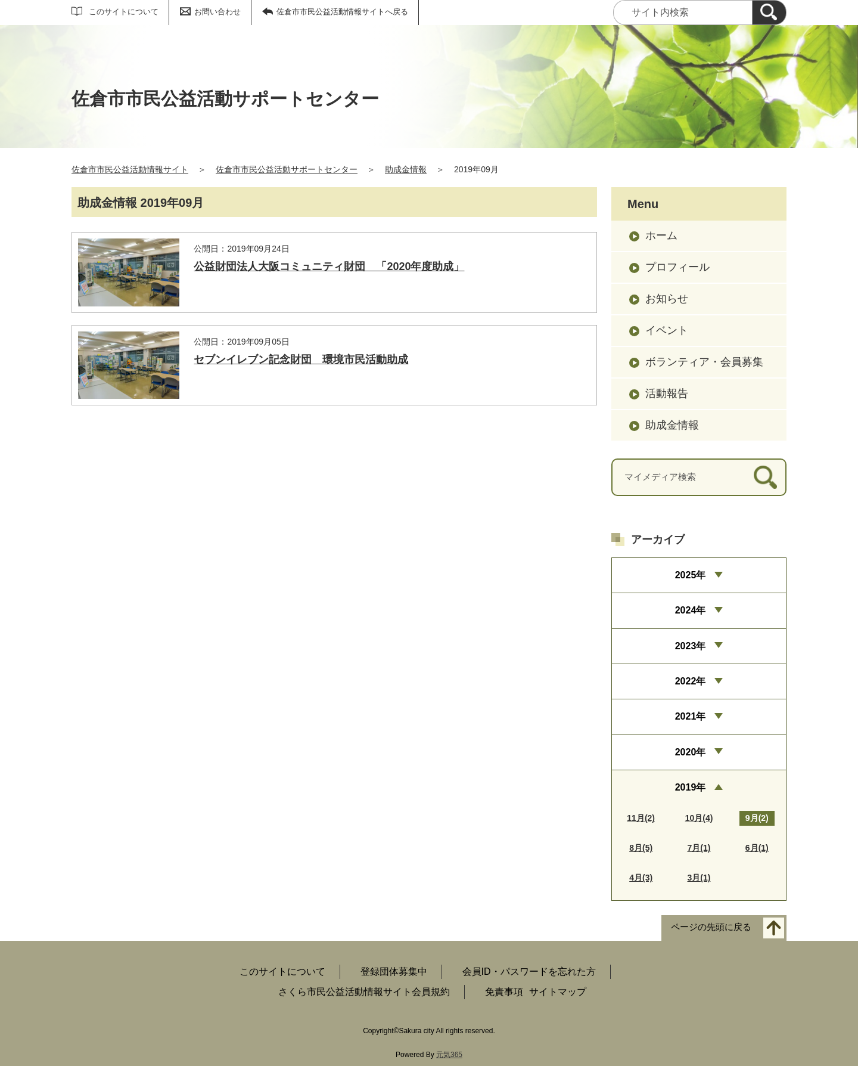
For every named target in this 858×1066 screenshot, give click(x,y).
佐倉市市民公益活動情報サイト (130, 169)
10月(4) (699, 818)
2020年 (690, 752)
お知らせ (666, 299)
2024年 (690, 610)
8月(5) (640, 848)
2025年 (690, 575)
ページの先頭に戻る (711, 927)
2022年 (690, 681)
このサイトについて (123, 11)
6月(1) (757, 848)
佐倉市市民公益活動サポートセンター (287, 169)
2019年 (690, 787)
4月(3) (640, 877)
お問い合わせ (217, 11)
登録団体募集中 (393, 971)
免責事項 (504, 992)
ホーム (661, 235)
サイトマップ (557, 992)
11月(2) (641, 818)
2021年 (690, 716)
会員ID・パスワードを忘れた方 (529, 971)
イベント (666, 330)
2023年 (690, 646)
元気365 (449, 1054)
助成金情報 (406, 169)
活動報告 (666, 393)
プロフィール (677, 267)
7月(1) (699, 848)
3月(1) (699, 877)
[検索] (769, 12)
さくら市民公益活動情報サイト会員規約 (364, 992)
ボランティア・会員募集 (704, 362)
